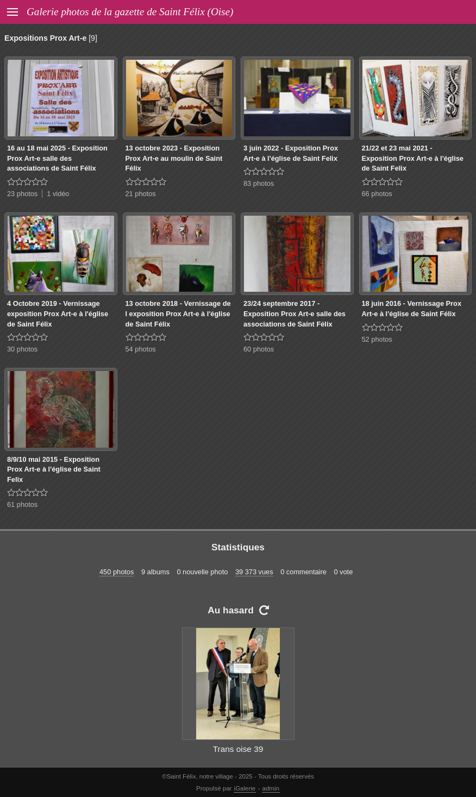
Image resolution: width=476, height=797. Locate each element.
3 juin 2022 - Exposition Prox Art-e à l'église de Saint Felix (290, 153)
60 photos (258, 349)
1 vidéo (58, 194)
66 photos (377, 194)
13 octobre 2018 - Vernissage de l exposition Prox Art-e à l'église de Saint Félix (178, 313)
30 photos (22, 349)
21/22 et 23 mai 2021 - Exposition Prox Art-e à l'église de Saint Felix (413, 158)
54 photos (141, 349)
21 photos (141, 194)
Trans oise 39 (238, 749)
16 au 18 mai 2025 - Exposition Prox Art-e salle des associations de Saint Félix (57, 158)
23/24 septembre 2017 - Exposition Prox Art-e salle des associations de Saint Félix (294, 313)
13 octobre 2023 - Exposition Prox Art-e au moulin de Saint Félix (174, 158)
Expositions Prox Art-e (45, 38)
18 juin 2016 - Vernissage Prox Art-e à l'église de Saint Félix (412, 308)
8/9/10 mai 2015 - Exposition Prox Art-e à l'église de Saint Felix (54, 469)
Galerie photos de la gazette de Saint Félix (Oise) (130, 11)
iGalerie (245, 788)
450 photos (116, 572)
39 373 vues (254, 572)
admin (270, 788)
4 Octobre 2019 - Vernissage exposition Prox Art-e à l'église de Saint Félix (57, 313)
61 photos (22, 504)
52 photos (377, 339)
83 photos (258, 183)
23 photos (22, 194)
